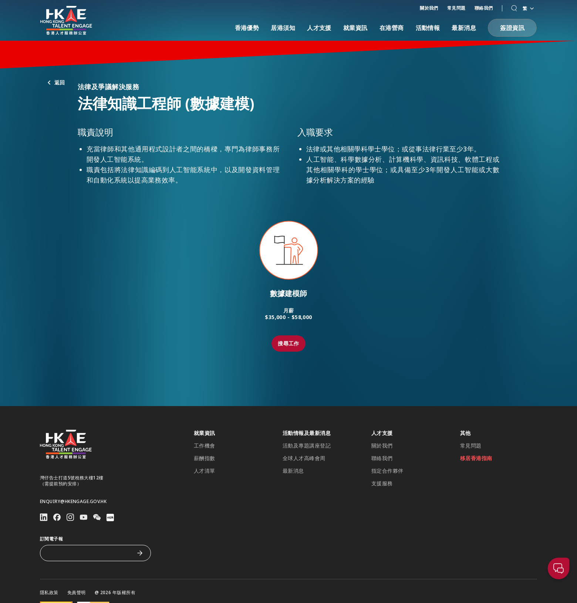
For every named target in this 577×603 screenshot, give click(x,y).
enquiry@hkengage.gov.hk (73, 502)
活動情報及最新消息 (307, 433)
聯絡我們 (484, 8)
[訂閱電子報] (90, 553)
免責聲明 (76, 593)
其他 (465, 433)
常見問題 (456, 8)
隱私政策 (49, 593)
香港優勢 (247, 28)
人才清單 (204, 471)
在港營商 (391, 28)
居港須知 (283, 28)
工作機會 (204, 445)
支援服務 (382, 483)
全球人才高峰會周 (304, 458)
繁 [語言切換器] (528, 8)
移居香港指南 (476, 458)
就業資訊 (355, 28)
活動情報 (428, 28)
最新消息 (464, 28)
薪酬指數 (204, 458)
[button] (514, 8)
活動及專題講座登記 (307, 445)
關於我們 (429, 8)
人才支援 (319, 28)
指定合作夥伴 (387, 471)
